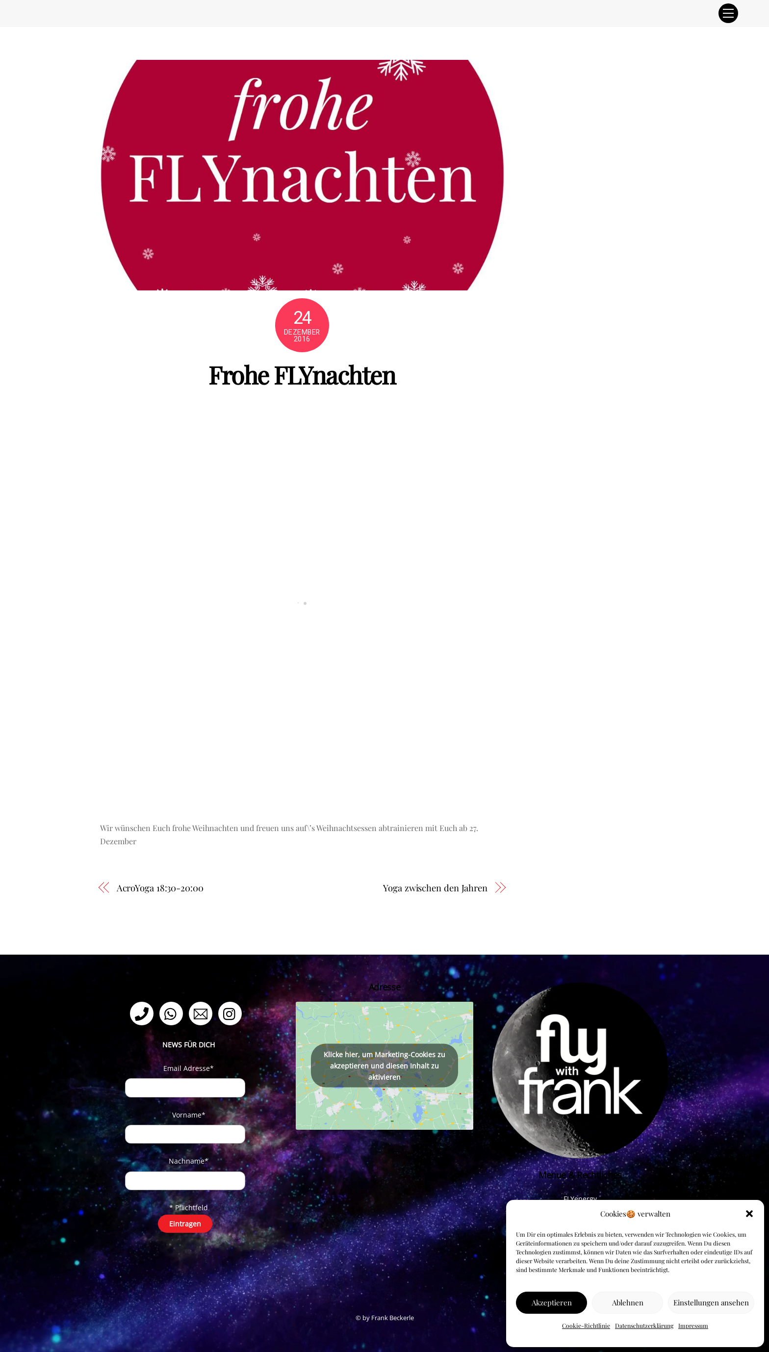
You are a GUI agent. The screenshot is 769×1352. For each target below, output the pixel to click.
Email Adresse (188, 1068)
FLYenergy (580, 1198)
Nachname (188, 1161)
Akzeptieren (552, 1302)
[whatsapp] (172, 1012)
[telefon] (143, 1012)
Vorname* (188, 1114)
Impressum (693, 1325)
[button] (749, 1214)
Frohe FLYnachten (301, 374)
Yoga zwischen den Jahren (435, 888)
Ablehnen (627, 1302)
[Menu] (728, 13)
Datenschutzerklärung (644, 1325)
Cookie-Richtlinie (586, 1325)
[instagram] (231, 1012)
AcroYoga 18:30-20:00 (160, 888)
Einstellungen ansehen (711, 1302)
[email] (202, 1012)
